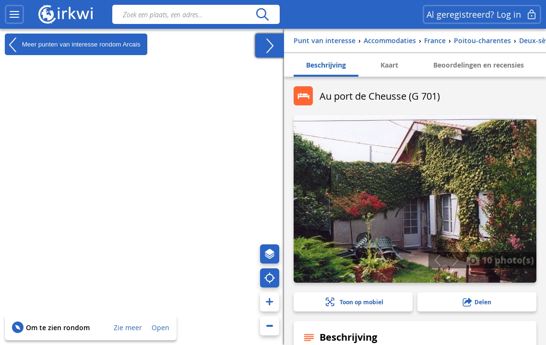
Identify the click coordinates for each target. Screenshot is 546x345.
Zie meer (128, 327)
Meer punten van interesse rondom (72, 44)
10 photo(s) (500, 259)
